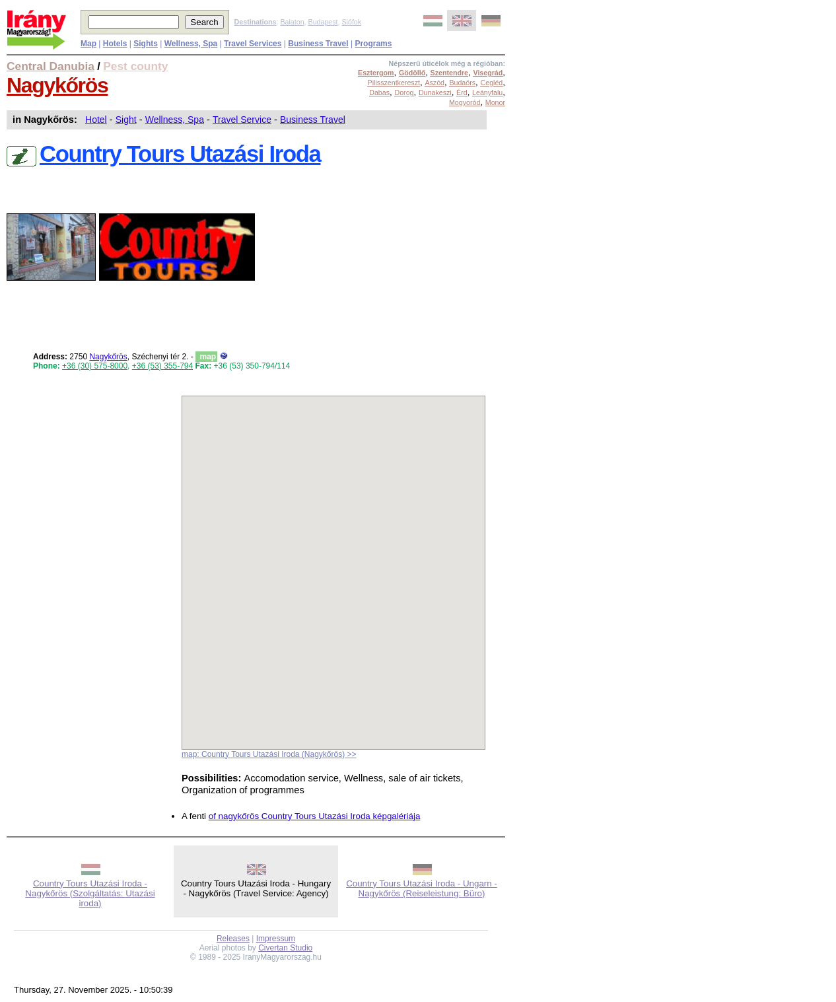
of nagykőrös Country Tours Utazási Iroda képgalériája (315, 816)
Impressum (275, 938)
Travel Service (242, 119)
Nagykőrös (57, 85)
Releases (233, 938)
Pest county (135, 66)
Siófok (351, 22)
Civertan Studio (285, 947)
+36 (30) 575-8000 (94, 366)
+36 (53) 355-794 (162, 366)
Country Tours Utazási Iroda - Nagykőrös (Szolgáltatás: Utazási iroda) (90, 893)
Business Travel (312, 119)
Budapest (323, 22)
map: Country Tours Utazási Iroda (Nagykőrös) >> (269, 754)
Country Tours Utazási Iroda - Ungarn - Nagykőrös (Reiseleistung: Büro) (421, 888)
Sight (126, 119)
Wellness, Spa (174, 119)
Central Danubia (50, 66)
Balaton (292, 22)
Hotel (96, 119)
